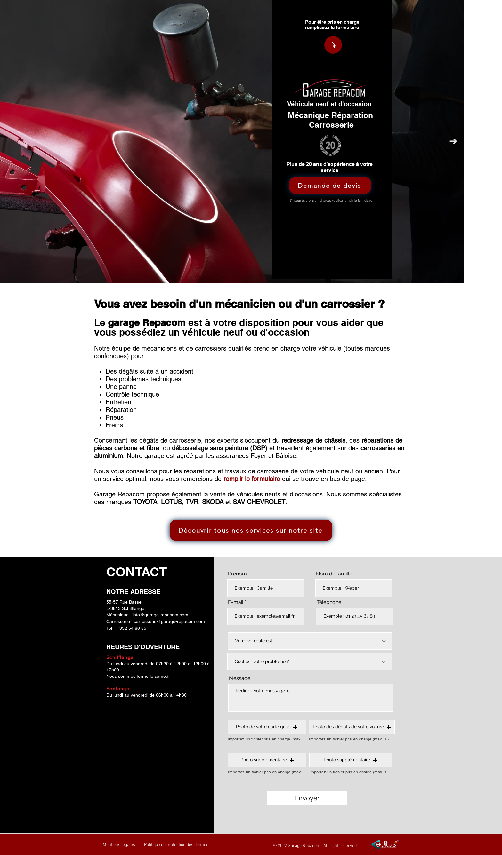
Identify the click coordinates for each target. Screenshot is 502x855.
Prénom (237, 573)
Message (239, 678)
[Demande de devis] (330, 185)
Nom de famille (334, 573)
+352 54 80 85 (131, 628)
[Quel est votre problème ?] (309, 661)
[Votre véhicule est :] (310, 641)
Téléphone (329, 602)
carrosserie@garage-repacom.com (169, 621)
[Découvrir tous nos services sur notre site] (251, 530)
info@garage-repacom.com (160, 614)
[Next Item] (453, 142)
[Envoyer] (307, 798)
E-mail (235, 602)
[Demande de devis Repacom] (333, 45)
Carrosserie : (120, 621)
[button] (267, 727)
